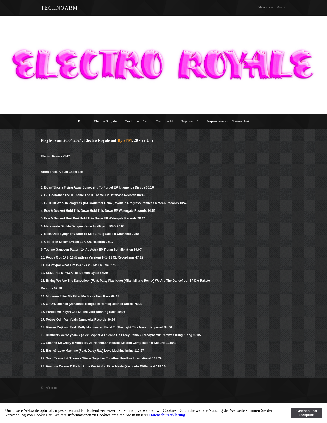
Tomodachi (164, 121)
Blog (81, 121)
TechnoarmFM (136, 121)
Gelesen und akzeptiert (306, 413)
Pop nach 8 (190, 121)
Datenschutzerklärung (167, 415)
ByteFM (125, 140)
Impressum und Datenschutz (229, 121)
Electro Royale (105, 121)
